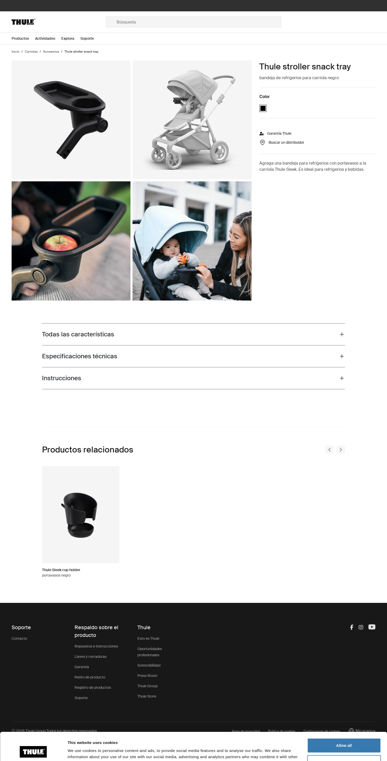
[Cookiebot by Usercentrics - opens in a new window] (33, 751)
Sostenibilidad (148, 665)
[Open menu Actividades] (48, 38)
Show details (80, 751)
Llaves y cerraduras (90, 656)
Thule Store (146, 696)
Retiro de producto (90, 677)
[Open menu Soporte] (90, 38)
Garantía (82, 667)
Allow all (344, 719)
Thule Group (147, 686)
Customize (344, 736)
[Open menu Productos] (23, 38)
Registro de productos (93, 687)
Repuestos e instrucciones (96, 646)
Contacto (19, 638)
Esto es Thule (148, 638)
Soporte (81, 697)
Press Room (147, 675)
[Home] (59, 22)
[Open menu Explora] (70, 38)
